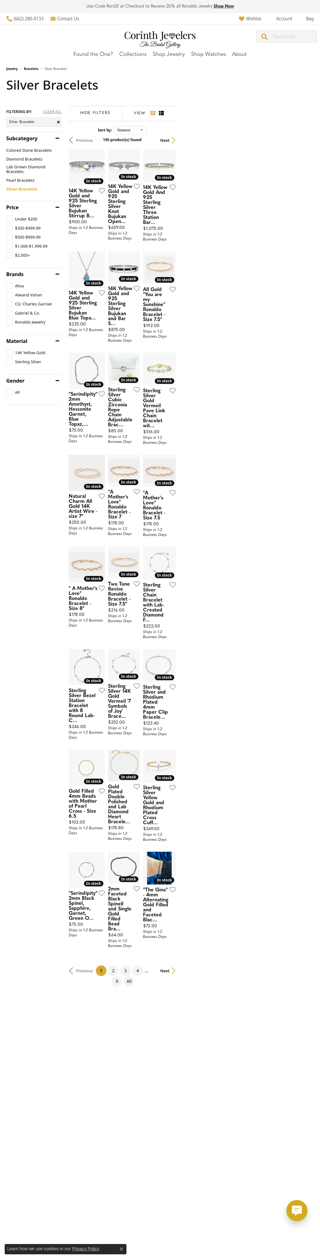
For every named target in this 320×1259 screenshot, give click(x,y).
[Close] (312, 7)
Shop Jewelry (169, 54)
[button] (250, 18)
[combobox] (295, 36)
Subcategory (21, 138)
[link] (25, 18)
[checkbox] (21, 219)
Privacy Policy (85, 1248)
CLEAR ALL (52, 112)
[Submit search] (264, 36)
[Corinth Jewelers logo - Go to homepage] (160, 36)
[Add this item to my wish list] (143, 234)
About (239, 54)
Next (303, 140)
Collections (132, 54)
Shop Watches (208, 54)
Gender (15, 380)
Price (12, 207)
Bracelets (31, 69)
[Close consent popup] (121, 1249)
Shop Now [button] (224, 6)
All (224, 1104)
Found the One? (93, 54)
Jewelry (12, 69)
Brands (15, 274)
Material (16, 341)
